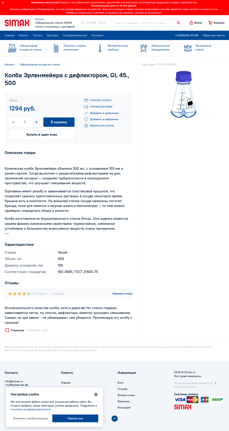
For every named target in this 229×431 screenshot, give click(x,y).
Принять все (75, 418)
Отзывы (122, 389)
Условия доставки (98, 106)
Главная (9, 35)
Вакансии (124, 401)
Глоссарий (124, 407)
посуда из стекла (24, 47)
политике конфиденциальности (31, 409)
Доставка (52, 35)
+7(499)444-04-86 (186, 35)
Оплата (37, 35)
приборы (112, 47)
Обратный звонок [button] (214, 35)
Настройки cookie (185, 386)
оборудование (156, 47)
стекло (200, 47)
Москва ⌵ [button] (40, 19)
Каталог (24, 35)
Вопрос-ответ (126, 395)
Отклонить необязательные (30, 418)
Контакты (97, 35)
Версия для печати (99, 125)
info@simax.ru (14, 381)
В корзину (59, 122)
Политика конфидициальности (193, 383)
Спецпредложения (75, 35)
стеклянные (68, 47)
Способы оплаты (97, 100)
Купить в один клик (41, 134)
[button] (195, 23)
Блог (121, 382)
